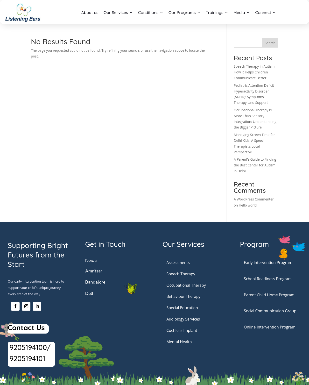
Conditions (148, 12)
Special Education (182, 307)
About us (89, 12)
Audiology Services (183, 319)
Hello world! (248, 205)
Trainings (214, 12)
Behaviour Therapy (183, 296)
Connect (263, 12)
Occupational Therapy (186, 285)
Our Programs (182, 12)
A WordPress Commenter (254, 199)
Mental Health (179, 341)
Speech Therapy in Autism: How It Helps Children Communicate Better (254, 72)
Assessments (178, 262)
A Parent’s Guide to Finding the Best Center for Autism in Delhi (255, 165)
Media (239, 12)
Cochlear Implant (181, 330)
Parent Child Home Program (269, 295)
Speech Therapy (180, 274)
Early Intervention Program (268, 262)
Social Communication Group (270, 311)
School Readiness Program (268, 278)
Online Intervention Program (269, 327)
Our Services (116, 12)
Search (270, 43)
